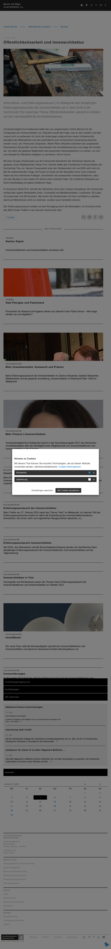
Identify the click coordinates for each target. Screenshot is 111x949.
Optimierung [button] (21, 479)
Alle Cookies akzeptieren (68, 490)
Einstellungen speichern (42, 490)
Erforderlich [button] (21, 472)
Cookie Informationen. (70, 467)
